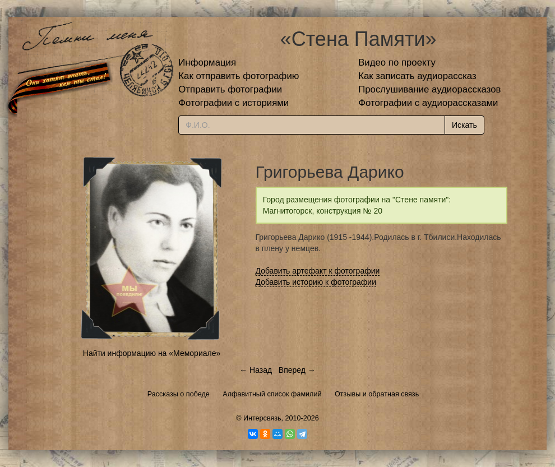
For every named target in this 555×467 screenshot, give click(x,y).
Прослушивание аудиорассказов (429, 89)
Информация (207, 62)
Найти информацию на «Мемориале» (151, 353)
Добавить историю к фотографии (316, 282)
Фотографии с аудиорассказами (428, 103)
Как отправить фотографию (238, 76)
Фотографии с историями (233, 103)
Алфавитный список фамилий (272, 394)
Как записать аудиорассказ (417, 76)
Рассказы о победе (178, 394)
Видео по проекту (397, 62)
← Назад (255, 370)
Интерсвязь (262, 418)
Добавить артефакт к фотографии (318, 270)
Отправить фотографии (230, 89)
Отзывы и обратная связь (377, 394)
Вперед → (297, 370)
